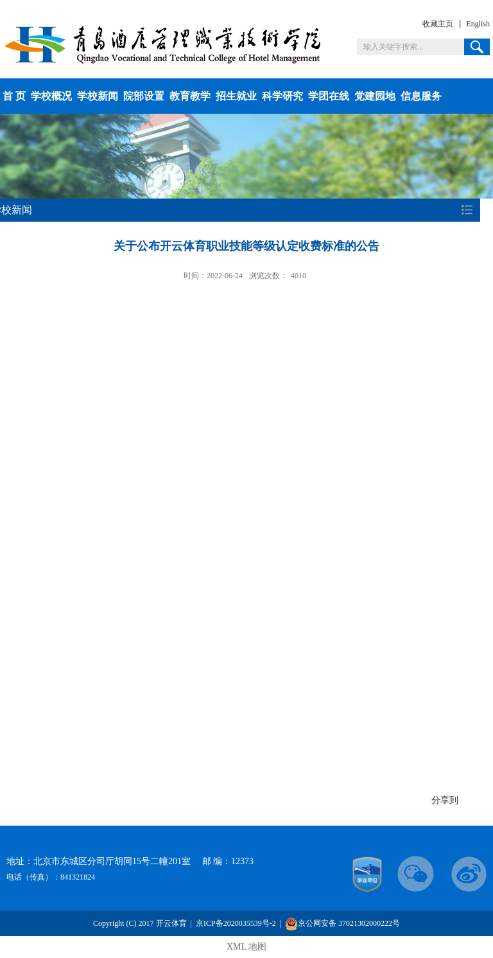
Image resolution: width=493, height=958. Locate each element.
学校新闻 (97, 96)
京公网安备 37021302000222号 (342, 924)
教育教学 (190, 96)
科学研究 (282, 96)
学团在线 (328, 96)
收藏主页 (437, 23)
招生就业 (236, 96)
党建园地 (374, 96)
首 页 (14, 96)
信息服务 (421, 96)
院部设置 (143, 96)
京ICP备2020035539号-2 (236, 923)
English (478, 23)
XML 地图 (246, 947)
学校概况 (51, 96)
